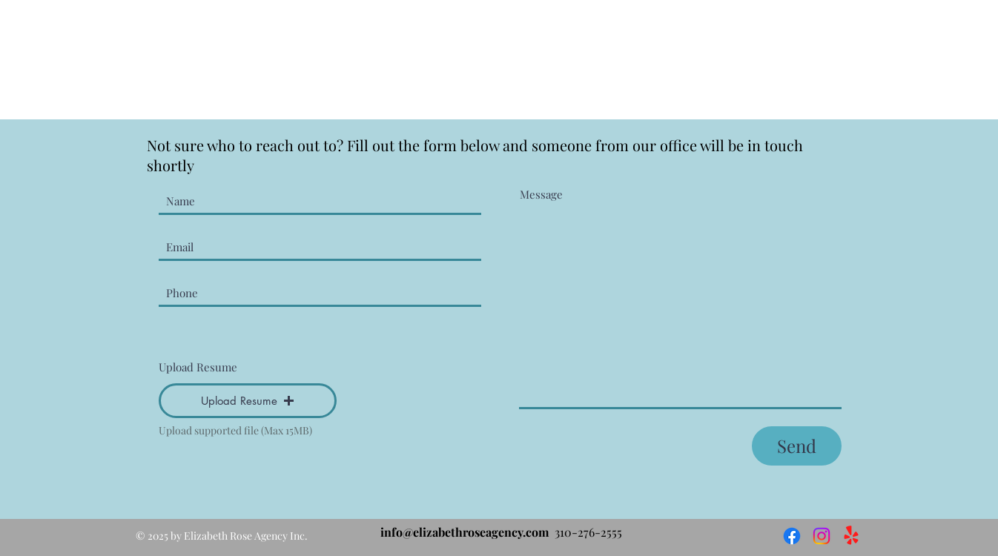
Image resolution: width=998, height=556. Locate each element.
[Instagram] (821, 536)
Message (541, 194)
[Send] (797, 446)
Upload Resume (198, 367)
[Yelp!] (851, 536)
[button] (248, 400)
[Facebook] (792, 536)
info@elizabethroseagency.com (464, 532)
